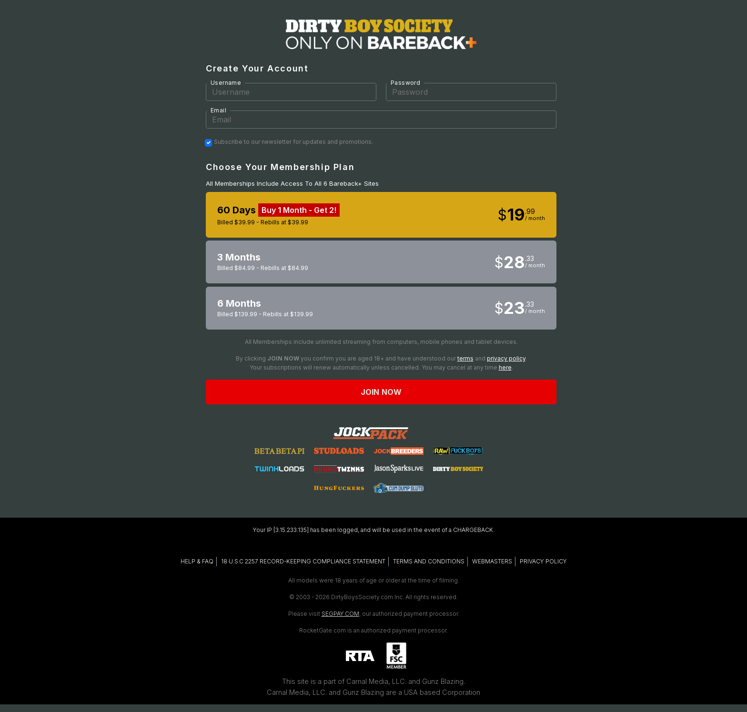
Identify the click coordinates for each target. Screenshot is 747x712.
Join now (381, 392)
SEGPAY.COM (340, 613)
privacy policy (506, 358)
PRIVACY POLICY (543, 561)
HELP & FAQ (197, 561)
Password (405, 82)
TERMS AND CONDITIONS (428, 561)
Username (226, 82)
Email (218, 110)
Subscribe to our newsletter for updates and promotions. (293, 142)
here (505, 367)
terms (465, 358)
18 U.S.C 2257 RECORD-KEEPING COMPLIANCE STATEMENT (303, 561)
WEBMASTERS (492, 561)
